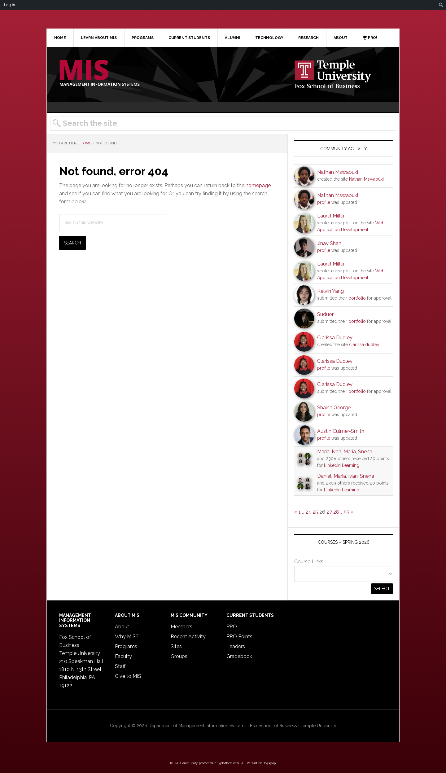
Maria (323, 452)
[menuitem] (441, 5)
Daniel (324, 476)
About (122, 627)
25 (315, 512)
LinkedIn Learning (341, 465)
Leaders (235, 646)
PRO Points (239, 636)
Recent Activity (188, 636)
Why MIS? (126, 636)
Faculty (123, 656)
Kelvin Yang (330, 291)
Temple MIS (99, 73)
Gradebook (239, 656)
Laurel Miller (331, 216)
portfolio (357, 298)
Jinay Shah (329, 243)
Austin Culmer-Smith (340, 431)
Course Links (308, 561)
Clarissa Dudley (334, 337)
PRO (231, 627)
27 (329, 512)
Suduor (325, 314)
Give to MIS (128, 676)
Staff (120, 666)
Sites (176, 646)
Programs (126, 646)
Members (181, 627)
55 (346, 512)
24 (308, 512)
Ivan (336, 452)
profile (323, 202)
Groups (179, 656)
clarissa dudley (364, 344)
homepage (258, 185)
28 (336, 512)
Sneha (365, 452)
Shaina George (334, 408)
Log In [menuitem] (9, 4)
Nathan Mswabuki (337, 172)
